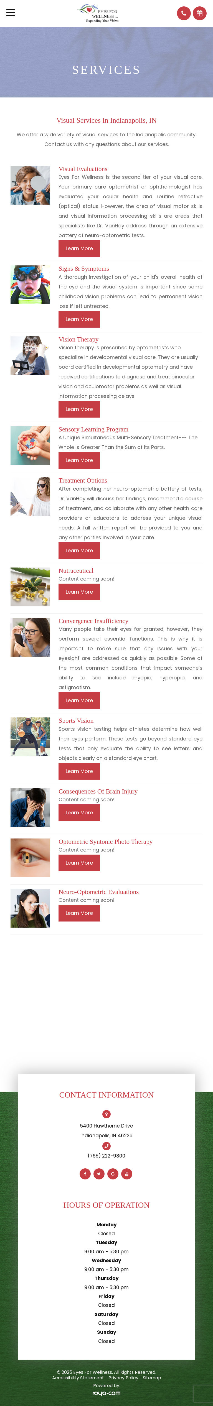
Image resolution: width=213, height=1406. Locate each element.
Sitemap (152, 1378)
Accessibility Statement (78, 1378)
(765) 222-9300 (106, 1156)
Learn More (79, 248)
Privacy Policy (123, 1378)
